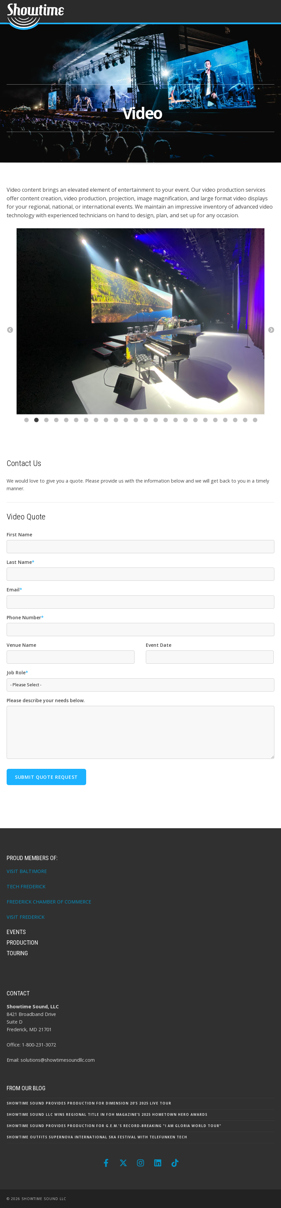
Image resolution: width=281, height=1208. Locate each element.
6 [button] (76, 430)
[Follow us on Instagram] (140, 1163)
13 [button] (145, 430)
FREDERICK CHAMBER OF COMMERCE (49, 902)
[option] (140, 322)
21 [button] (225, 430)
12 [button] (135, 430)
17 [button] (185, 430)
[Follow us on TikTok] (175, 1163)
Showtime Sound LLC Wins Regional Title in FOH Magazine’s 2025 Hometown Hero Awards (107, 1114)
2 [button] (36, 430)
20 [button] (215, 430)
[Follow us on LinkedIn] (157, 1163)
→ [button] (271, 330)
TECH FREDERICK (26, 886)
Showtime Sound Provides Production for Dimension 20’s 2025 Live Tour (89, 1103)
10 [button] (115, 430)
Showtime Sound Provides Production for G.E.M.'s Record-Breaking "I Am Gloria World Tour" (114, 1125)
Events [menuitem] (16, 931)
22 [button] (235, 430)
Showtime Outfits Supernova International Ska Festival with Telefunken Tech (97, 1137)
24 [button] (255, 430)
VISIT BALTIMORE (27, 871)
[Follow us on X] (123, 1163)
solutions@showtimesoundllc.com (58, 1060)
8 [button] (95, 430)
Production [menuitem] (22, 942)
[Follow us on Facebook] (106, 1163)
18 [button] (195, 430)
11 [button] (125, 430)
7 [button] (86, 430)
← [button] (10, 330)
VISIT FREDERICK (25, 917)
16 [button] (175, 430)
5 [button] (66, 430)
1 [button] (26, 430)
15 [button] (165, 430)
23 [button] (245, 430)
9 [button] (105, 430)
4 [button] (56, 430)
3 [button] (46, 430)
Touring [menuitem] (17, 953)
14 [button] (155, 430)
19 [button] (205, 430)
